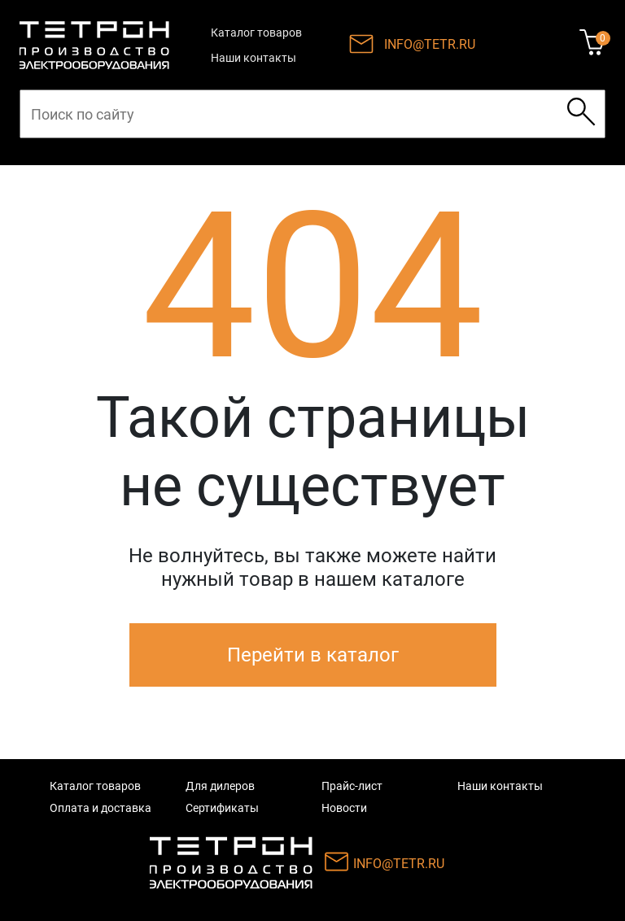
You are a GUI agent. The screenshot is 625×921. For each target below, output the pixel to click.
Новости (344, 807)
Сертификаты (222, 807)
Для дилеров (220, 785)
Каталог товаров (256, 32)
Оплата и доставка (100, 807)
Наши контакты (253, 57)
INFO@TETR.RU (429, 44)
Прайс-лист (351, 785)
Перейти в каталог (313, 655)
